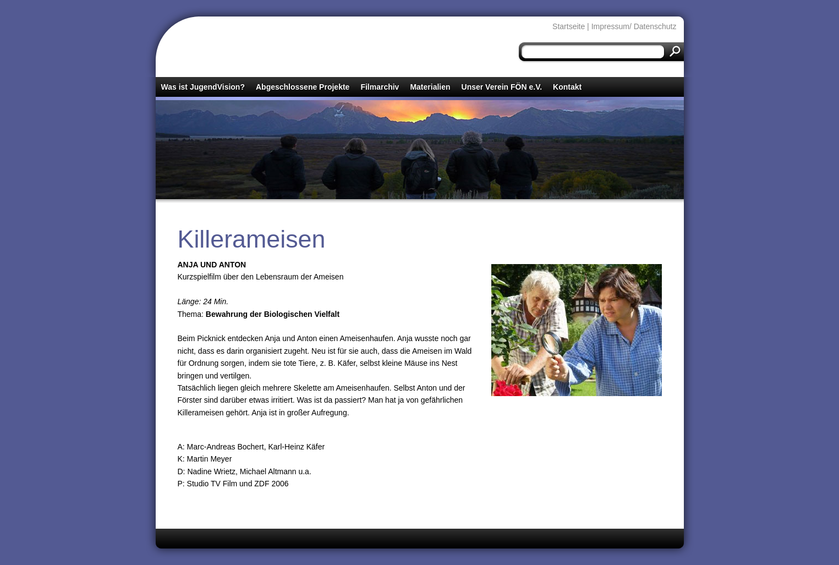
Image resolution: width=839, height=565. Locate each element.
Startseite (568, 26)
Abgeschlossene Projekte (302, 87)
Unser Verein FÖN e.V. (502, 87)
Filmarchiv (379, 87)
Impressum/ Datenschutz (634, 26)
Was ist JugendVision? (203, 87)
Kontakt (567, 87)
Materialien (430, 87)
